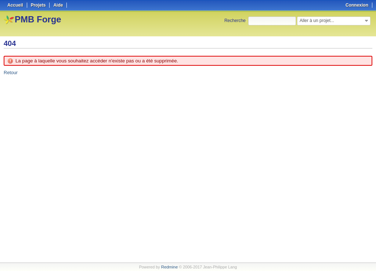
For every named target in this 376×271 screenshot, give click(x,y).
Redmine (169, 267)
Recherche (235, 20)
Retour (10, 72)
